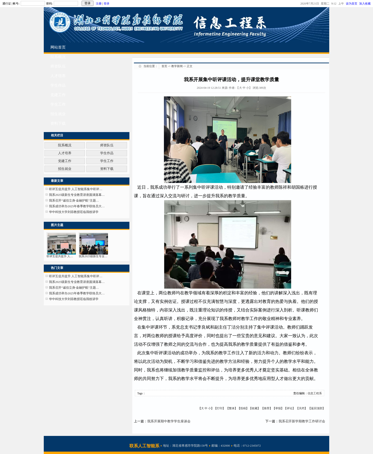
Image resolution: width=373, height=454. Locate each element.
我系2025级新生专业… (93, 256)
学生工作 (58, 104)
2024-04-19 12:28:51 (209, 87)
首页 (164, 66)
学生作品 (58, 85)
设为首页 (352, 3)
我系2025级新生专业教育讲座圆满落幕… (77, 195)
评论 (289, 408)
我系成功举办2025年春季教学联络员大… (77, 206)
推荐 (267, 408)
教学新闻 (177, 66)
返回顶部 (316, 408)
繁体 (232, 408)
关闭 (301, 408)
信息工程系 (315, 393)
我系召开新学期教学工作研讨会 (302, 421)
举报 (278, 408)
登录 (106, 3)
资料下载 (58, 123)
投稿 (243, 408)
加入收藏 (365, 3)
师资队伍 (58, 66)
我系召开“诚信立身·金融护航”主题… (74, 200)
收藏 (254, 408)
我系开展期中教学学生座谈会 (169, 421)
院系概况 (58, 57)
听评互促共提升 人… (60, 256)
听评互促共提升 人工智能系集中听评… (75, 189)
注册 (99, 3)
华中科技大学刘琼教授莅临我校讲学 (73, 212)
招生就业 (58, 114)
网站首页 (58, 47)
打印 (219, 408)
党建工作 (58, 95)
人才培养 (58, 76)
